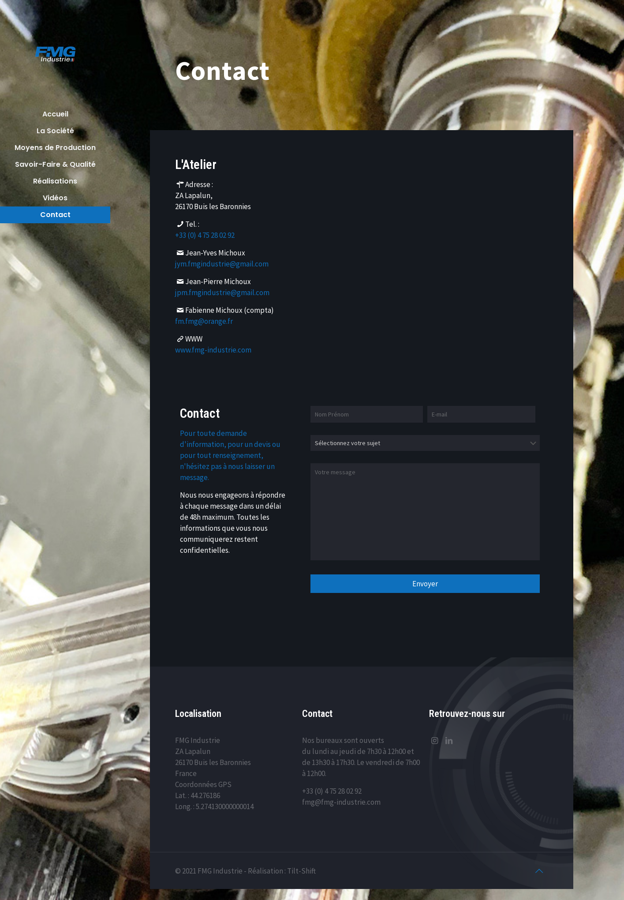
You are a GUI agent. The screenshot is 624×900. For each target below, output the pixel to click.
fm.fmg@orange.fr (204, 321)
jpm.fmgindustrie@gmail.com (222, 292)
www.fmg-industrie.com (213, 349)
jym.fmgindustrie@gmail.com (222, 263)
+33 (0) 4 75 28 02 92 (205, 235)
